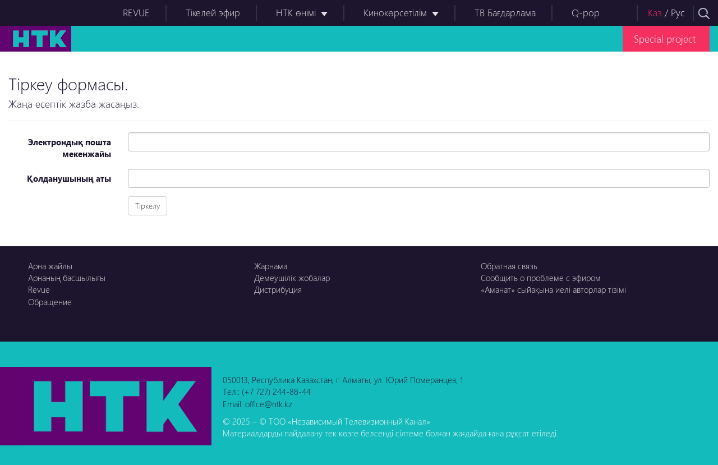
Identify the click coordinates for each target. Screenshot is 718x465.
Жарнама (270, 265)
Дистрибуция (278, 289)
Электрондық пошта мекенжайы (69, 147)
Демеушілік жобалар (292, 277)
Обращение (50, 301)
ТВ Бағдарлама (505, 12)
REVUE (136, 12)
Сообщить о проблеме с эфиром (541, 277)
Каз (655, 12)
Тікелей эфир (213, 12)
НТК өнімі (296, 12)
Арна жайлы (50, 265)
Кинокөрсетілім (395, 12)
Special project (665, 38)
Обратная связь (509, 265)
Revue (39, 289)
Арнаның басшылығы (66, 277)
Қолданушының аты (69, 178)
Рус (678, 12)
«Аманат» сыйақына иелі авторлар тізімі (553, 289)
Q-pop (586, 12)
